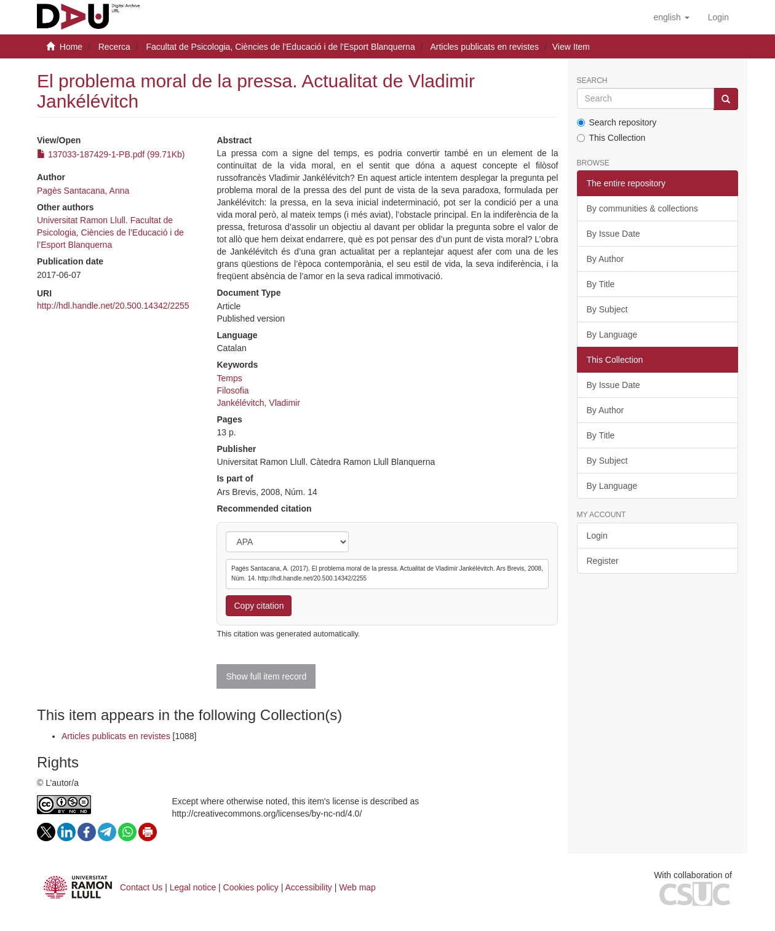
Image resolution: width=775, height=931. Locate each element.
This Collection (611, 138)
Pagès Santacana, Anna (83, 191)
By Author (605, 259)
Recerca (114, 47)
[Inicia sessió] (718, 17)
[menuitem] (718, 17)
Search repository (617, 122)
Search (592, 81)
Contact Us (141, 887)
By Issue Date (613, 234)
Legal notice (193, 887)
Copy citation (259, 606)
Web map (357, 887)
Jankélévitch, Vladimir (258, 403)
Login (597, 536)
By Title (601, 284)
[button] (671, 17)
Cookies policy (251, 887)
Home (71, 47)
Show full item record (266, 676)
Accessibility (308, 887)
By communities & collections (642, 208)
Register (603, 561)
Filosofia (232, 390)
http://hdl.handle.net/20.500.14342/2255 (113, 306)
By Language (612, 334)
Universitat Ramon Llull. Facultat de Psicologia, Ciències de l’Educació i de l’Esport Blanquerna (110, 232)
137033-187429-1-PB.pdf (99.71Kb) (111, 154)
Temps (229, 378)
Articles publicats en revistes (484, 47)
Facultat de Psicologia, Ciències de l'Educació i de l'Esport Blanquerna (280, 47)
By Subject (607, 309)
